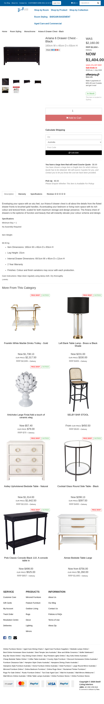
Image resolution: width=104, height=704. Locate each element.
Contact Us (23, 3)
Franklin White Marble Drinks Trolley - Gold (26, 343)
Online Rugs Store (54, 669)
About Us (15, 3)
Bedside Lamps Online (79, 649)
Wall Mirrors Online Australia (14, 676)
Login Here (56, 3)
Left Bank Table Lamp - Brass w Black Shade (78, 344)
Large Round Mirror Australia (84, 666)
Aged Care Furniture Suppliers (57, 649)
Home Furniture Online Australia (44, 666)
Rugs (28, 614)
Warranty (22, 194)
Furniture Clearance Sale (13, 662)
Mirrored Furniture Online (13, 669)
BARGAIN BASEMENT (60, 17)
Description (9, 194)
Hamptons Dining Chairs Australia (64, 662)
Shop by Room (41, 10)
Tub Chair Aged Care (50, 673)
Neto (97, 689)
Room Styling (41, 17)
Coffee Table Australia (36, 659)
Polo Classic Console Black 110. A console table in (26, 559)
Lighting (29, 625)
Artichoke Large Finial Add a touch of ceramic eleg (26, 416)
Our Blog (7, 3)
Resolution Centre (10, 620)
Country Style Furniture (56, 659)
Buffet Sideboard (86, 652)
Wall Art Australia (67, 673)
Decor (28, 620)
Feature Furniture (33, 603)
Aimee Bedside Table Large (78, 558)
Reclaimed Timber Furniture (74, 669)
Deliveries (7, 625)
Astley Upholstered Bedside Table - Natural (26, 486)
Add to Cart (73, 118)
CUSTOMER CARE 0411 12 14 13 (39, 3)
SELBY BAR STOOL (78, 414)
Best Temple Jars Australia (45, 652)
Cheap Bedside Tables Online (14, 659)
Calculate (74, 153)
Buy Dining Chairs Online (32, 656)
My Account (8, 608)
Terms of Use (53, 620)
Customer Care (9, 597)
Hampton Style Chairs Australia (37, 662)
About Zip (52, 625)
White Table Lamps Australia (38, 676)
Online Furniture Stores (12, 649)
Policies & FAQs (55, 614)
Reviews (56, 194)
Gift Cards (7, 603)
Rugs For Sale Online (11, 673)
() (74, 3)
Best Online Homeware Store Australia (18, 652)
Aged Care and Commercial (48, 23)
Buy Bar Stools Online (11, 656)
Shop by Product (59, 10)
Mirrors (29, 631)
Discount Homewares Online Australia (82, 659)
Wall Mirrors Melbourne (84, 673)
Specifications (36, 194)
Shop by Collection (78, 10)
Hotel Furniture (65, 666)
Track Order (8, 614)
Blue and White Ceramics (68, 652)
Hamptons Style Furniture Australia (16, 666)
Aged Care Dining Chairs (33, 649)
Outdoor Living (32, 608)
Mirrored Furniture (33, 597)
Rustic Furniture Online (31, 673)
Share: (53, 50)
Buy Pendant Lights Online (54, 656)
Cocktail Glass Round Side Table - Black (78, 486)
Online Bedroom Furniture (35, 669)
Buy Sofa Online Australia (77, 656)
